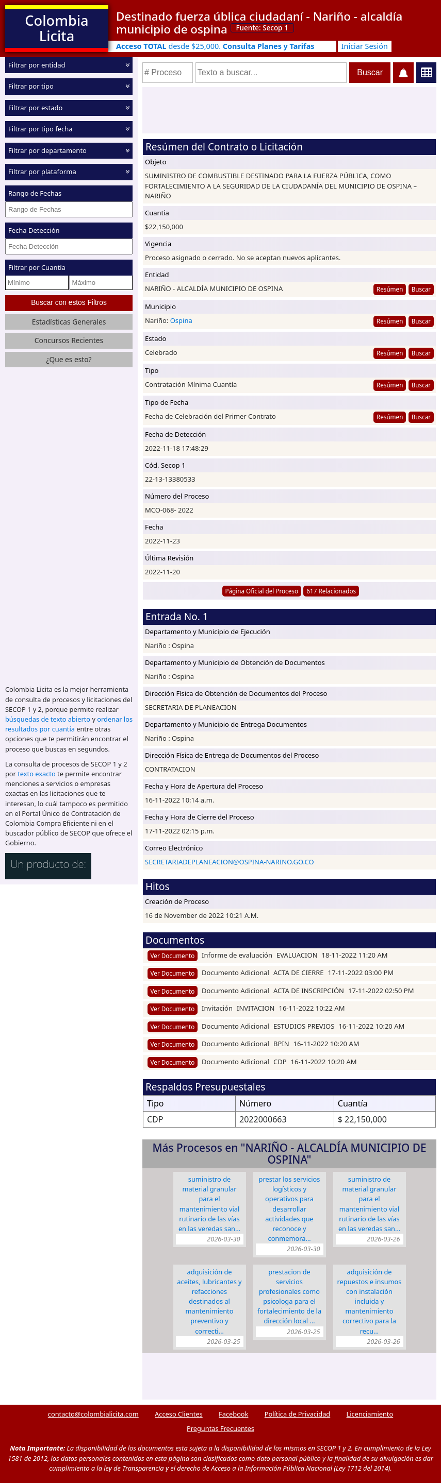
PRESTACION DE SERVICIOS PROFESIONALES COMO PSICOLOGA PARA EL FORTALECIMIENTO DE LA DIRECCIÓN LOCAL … (289, 1296)
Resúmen (390, 289)
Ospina (181, 320)
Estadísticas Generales (69, 322)
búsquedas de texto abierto (47, 719)
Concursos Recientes (69, 340)
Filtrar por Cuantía (37, 267)
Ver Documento (173, 955)
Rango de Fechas (34, 193)
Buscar (421, 289)
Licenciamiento (370, 1414)
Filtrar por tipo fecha (40, 128)
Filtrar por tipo (31, 86)
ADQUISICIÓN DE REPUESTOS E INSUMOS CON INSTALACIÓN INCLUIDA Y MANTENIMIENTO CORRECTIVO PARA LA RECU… (369, 1301)
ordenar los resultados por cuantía (69, 724)
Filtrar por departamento (47, 150)
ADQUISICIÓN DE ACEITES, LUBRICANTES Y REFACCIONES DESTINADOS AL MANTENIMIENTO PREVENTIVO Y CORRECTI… (209, 1301)
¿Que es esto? (68, 359)
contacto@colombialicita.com (93, 1414)
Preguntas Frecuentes (220, 1428)
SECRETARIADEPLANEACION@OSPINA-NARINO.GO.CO (229, 861)
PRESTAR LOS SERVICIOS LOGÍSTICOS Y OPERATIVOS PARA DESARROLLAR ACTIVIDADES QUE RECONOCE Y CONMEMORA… (289, 1208)
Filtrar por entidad (37, 65)
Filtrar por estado (35, 107)
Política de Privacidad (297, 1414)
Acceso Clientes (179, 1414)
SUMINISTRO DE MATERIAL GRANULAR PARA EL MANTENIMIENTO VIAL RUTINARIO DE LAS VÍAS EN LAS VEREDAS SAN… (209, 1203)
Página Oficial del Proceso (261, 591)
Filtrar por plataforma (42, 171)
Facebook (233, 1414)
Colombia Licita (56, 28)
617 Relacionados (331, 591)
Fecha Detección (34, 230)
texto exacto (36, 773)
